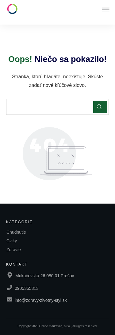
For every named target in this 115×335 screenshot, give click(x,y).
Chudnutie (16, 232)
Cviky (11, 240)
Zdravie (13, 249)
